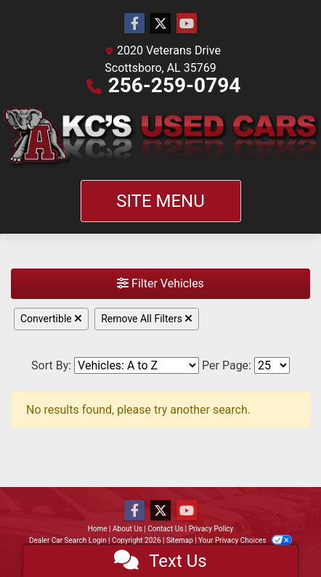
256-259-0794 (174, 85)
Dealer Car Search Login (68, 540)
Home (97, 529)
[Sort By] (136, 365)
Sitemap (179, 540)
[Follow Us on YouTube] (186, 24)
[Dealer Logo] (160, 137)
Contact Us (165, 529)
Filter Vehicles (160, 283)
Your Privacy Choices (245, 540)
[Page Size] (272, 365)
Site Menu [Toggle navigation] (160, 201)
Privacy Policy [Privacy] (211, 529)
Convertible (51, 318)
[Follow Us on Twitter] (160, 24)
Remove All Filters (146, 318)
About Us (127, 529)
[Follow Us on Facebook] (134, 24)
